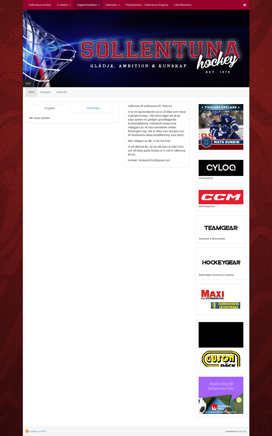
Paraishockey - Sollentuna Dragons (147, 4)
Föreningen (93, 108)
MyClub (242, 431)
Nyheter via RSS (37, 431)
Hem (31, 92)
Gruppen (45, 92)
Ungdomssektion (88, 4)
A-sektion (64, 4)
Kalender (62, 92)
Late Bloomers (182, 4)
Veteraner (113, 4)
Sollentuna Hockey (40, 4)
